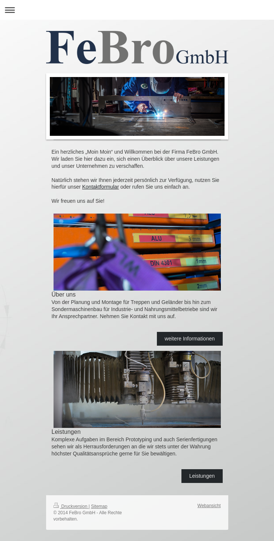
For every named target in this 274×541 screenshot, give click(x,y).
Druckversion (71, 506)
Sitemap (99, 506)
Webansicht (208, 505)
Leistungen (202, 476)
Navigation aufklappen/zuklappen (137, 10)
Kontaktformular (100, 187)
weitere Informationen (190, 339)
